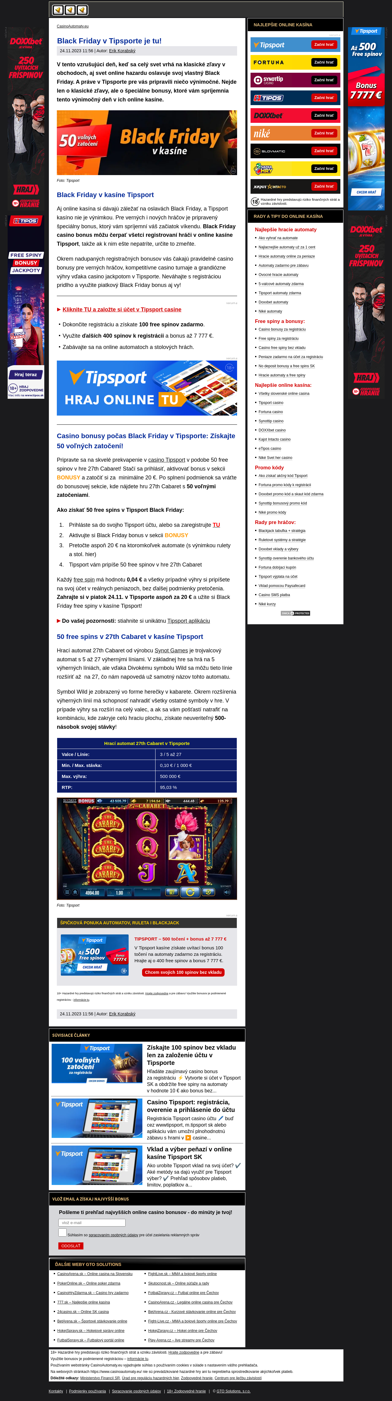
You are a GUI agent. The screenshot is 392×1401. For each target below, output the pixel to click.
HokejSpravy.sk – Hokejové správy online (91, 1331)
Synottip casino (271, 421)
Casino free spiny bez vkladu (282, 348)
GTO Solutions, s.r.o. (234, 1391)
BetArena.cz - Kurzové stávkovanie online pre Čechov (192, 1312)
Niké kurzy (267, 604)
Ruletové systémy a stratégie (282, 540)
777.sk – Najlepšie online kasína (83, 1302)
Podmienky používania (87, 1391)
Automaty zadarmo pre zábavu (284, 265)
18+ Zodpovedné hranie (186, 1391)
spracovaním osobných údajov (113, 1235)
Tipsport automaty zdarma (280, 293)
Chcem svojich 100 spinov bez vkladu (183, 972)
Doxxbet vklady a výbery (279, 549)
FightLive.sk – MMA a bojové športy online (182, 1274)
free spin (84, 580)
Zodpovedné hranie (196, 1378)
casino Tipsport (166, 460)
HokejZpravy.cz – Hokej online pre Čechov (182, 1331)
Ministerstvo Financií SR (100, 1378)
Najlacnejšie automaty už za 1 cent (287, 247)
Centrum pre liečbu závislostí (238, 1378)
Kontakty (56, 1391)
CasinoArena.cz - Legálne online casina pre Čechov (190, 1302)
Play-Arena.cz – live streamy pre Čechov (181, 1340)
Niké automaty (270, 311)
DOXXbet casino (272, 430)
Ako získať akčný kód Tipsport (283, 476)
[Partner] (366, 209)
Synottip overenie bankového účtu (286, 558)
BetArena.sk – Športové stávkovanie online (92, 1321)
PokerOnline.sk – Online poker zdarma (88, 1283)
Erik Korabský (122, 50)
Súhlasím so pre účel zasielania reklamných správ (134, 1235)
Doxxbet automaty (273, 302)
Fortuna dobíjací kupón (277, 567)
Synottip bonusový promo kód (283, 503)
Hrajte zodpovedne (156, 993)
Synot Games (171, 650)
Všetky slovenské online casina (284, 393)
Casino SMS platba (274, 595)
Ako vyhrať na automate (278, 238)
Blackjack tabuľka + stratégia (282, 531)
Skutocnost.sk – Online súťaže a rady (178, 1283)
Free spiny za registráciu (279, 338)
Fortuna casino (271, 412)
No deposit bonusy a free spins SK (287, 366)
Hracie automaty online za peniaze (287, 256)
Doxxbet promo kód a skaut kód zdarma (291, 494)
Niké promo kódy (272, 512)
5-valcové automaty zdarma (281, 284)
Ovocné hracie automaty (279, 275)
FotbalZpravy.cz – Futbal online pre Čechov (183, 1293)
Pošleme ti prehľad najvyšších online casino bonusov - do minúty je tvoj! (145, 1212)
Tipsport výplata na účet (278, 576)
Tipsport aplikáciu (188, 621)
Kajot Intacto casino (275, 439)
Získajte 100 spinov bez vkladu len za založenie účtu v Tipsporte (191, 1055)
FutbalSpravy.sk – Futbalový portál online (90, 1340)
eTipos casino (270, 448)
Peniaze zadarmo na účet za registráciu (291, 357)
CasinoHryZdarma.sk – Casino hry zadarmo (93, 1293)
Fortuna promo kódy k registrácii (285, 485)
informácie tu (82, 999)
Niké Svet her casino (275, 458)
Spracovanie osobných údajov (136, 1391)
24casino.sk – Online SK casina (83, 1312)
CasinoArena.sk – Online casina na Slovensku (95, 1274)
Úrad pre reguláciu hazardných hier (150, 1378)
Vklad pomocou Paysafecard (282, 586)
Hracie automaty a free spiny (282, 375)
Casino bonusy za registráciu (282, 329)
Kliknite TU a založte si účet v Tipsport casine (122, 309)
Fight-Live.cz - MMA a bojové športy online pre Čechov (192, 1321)
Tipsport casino (271, 403)
